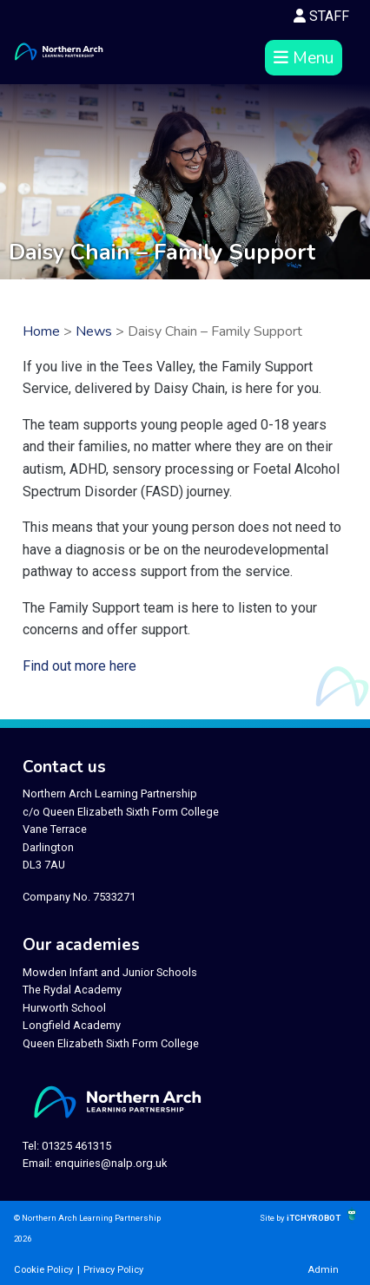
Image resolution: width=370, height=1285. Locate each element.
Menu (304, 58)
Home (41, 331)
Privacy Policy (113, 1269)
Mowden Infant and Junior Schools (110, 972)
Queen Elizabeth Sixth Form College (111, 1043)
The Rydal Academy (72, 989)
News (94, 331)
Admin (323, 1269)
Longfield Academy (72, 1025)
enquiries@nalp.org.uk (111, 1163)
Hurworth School (64, 1007)
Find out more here (79, 666)
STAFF (321, 16)
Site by (273, 1218)
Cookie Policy (43, 1269)
